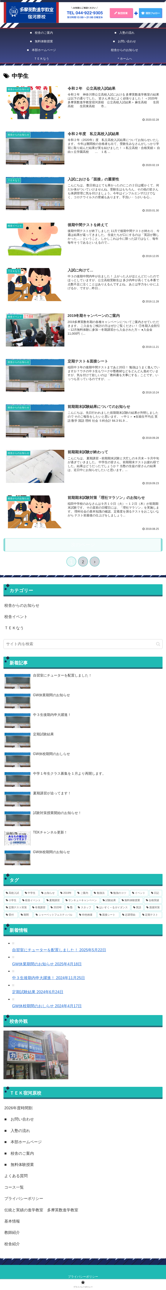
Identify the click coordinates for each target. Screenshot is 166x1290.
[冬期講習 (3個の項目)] (39, 907)
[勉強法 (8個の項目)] (99, 892)
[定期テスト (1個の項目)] (151, 914)
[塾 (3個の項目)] (70, 907)
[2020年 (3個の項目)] (56, 907)
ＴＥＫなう (14, 627)
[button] (158, 643)
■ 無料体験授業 (19, 1164)
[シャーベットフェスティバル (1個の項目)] (55, 914)
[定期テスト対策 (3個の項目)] (16, 907)
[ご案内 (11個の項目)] (83, 892)
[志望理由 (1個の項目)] (129, 914)
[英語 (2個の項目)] (137, 907)
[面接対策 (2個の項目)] (153, 907)
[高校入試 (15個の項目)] (13, 892)
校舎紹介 (12, 1243)
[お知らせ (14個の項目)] (48, 892)
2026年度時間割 (18, 1107)
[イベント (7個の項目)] (139, 892)
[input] (83, 643)
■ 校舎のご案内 (19, 1153)
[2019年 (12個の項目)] (66, 892)
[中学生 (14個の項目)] (30, 892)
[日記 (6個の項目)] (155, 892)
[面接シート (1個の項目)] (108, 914)
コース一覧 (14, 1187)
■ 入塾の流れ (17, 1130)
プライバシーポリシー (23, 1198)
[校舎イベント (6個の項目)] (32, 900)
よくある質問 (16, 1175)
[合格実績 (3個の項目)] (153, 900)
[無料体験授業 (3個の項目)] (131, 900)
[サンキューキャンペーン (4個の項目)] (82, 900)
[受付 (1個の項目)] (11, 914)
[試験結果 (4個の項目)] (110, 900)
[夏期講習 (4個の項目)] (54, 900)
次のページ (83, 544)
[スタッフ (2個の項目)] (85, 907)
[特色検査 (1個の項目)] (86, 914)
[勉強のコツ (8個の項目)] (119, 892)
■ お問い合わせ (19, 1119)
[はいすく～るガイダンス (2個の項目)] (112, 907)
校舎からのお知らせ (21, 605)
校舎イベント (16, 616)
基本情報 (12, 1221)
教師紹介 (12, 1232)
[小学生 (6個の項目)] (11, 900)
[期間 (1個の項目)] (26, 914)
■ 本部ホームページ (23, 1141)
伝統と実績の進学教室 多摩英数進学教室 (41, 1209)
